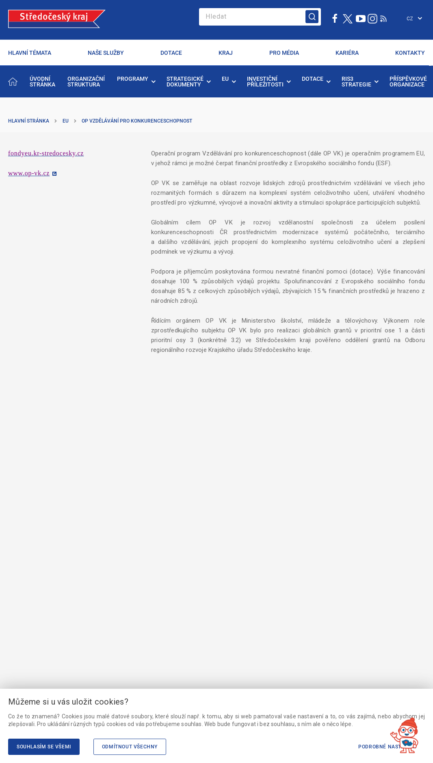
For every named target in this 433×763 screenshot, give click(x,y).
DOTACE (171, 53)
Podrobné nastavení (387, 747)
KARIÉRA (347, 53)
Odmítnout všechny (130, 747)
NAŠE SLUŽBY (106, 53)
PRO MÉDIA (284, 53)
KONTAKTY (410, 53)
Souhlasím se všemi (44, 747)
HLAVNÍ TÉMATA (29, 53)
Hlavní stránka (28, 121)
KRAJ (226, 53)
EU (66, 121)
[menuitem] (42, 81)
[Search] (260, 17)
